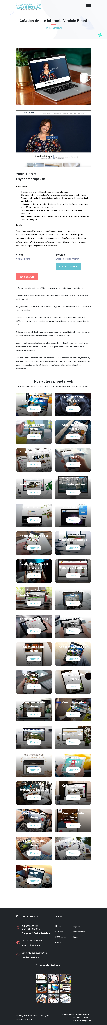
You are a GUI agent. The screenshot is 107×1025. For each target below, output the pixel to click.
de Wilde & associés (73, 614)
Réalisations (79, 932)
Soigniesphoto (73, 534)
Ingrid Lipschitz (73, 419)
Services (59, 932)
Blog (75, 937)
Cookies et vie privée (81, 1020)
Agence (76, 926)
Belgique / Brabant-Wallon (36, 933)
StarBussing (73, 392)
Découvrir (34, 409)
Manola (34, 669)
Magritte (34, 864)
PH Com (73, 836)
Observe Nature (34, 590)
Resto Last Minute (34, 784)
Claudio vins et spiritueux (73, 562)
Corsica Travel (34, 396)
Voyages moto (34, 808)
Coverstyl (73, 780)
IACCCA (34, 447)
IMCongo (34, 530)
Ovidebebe (73, 669)
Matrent (34, 419)
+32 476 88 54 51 (31, 945)
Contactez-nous (68, 267)
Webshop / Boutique (34, 485)
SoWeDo (28, 1019)
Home (58, 926)
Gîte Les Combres (34, 757)
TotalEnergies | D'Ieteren (34, 507)
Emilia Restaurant (33, 641)
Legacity (73, 447)
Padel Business (73, 479)
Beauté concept (73, 729)
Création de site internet (73, 399)
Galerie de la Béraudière (34, 697)
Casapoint (73, 697)
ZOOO (73, 586)
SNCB (34, 614)
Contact (59, 942)
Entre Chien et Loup (34, 558)
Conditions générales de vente (75, 1014)
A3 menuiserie (73, 808)
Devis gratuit (27, 277)
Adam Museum (73, 753)
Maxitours (73, 641)
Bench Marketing (34, 725)
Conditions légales (81, 1017)
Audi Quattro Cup (34, 836)
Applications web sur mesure (34, 455)
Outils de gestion (34, 401)
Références (60, 937)
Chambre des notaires (73, 507)
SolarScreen (34, 479)
